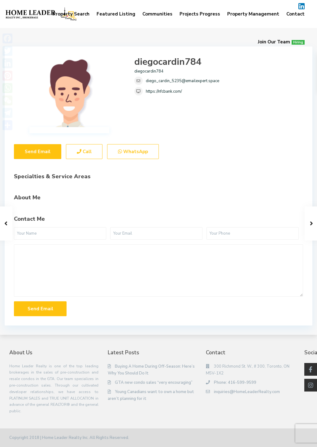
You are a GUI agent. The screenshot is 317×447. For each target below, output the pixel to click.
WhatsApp (133, 151)
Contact (295, 14)
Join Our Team (281, 42)
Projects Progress (200, 14)
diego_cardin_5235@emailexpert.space (182, 81)
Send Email (37, 151)
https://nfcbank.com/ (164, 91)
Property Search (71, 14)
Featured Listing (116, 14)
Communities (157, 14)
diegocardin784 (168, 61)
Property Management (253, 14)
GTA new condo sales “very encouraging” (154, 382)
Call (84, 151)
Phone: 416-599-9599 (235, 382)
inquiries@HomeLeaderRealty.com (247, 392)
